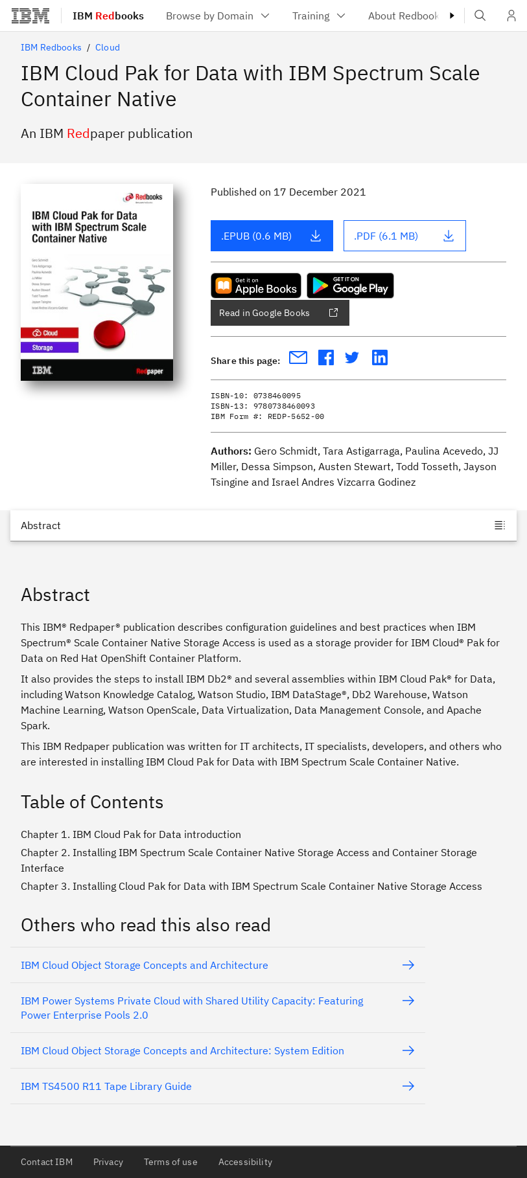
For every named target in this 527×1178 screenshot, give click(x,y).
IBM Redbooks (51, 47)
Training (319, 15)
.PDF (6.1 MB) (404, 235)
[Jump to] (263, 525)
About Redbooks (415, 15)
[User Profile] (511, 15)
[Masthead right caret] (452, 15)
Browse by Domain (219, 15)
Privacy (108, 1162)
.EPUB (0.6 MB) (271, 235)
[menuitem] (219, 15)
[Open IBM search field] (480, 15)
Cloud (107, 47)
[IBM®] (30, 15)
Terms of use (171, 1162)
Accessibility (245, 1162)
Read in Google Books (278, 313)
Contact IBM (47, 1162)
